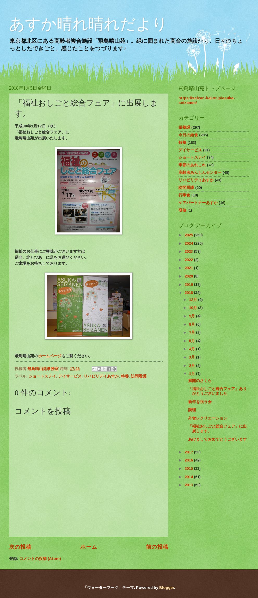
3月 (192, 357)
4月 (192, 349)
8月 (192, 324)
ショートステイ (42, 376)
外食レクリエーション (207, 418)
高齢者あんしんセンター (200, 172)
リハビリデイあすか (101, 376)
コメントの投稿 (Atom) (40, 559)
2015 (189, 468)
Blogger (166, 587)
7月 (192, 332)
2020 (189, 276)
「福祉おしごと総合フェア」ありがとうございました (217, 391)
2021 (189, 268)
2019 (189, 284)
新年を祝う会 (200, 402)
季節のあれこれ (192, 165)
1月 (192, 374)
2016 (189, 460)
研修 (182, 210)
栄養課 (184, 127)
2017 (189, 452)
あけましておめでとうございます (217, 439)
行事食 (184, 195)
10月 (193, 308)
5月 (192, 341)
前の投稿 (157, 547)
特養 (125, 376)
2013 (189, 485)
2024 (189, 243)
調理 (192, 410)
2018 (189, 293)
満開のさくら (200, 381)
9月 (192, 316)
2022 (189, 260)
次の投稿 (20, 547)
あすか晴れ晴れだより (88, 24)
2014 (189, 477)
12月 (193, 300)
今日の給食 (188, 135)
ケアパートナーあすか (198, 203)
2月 (192, 365)
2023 (189, 251)
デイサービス (70, 376)
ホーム (88, 547)
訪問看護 (138, 376)
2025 (189, 235)
